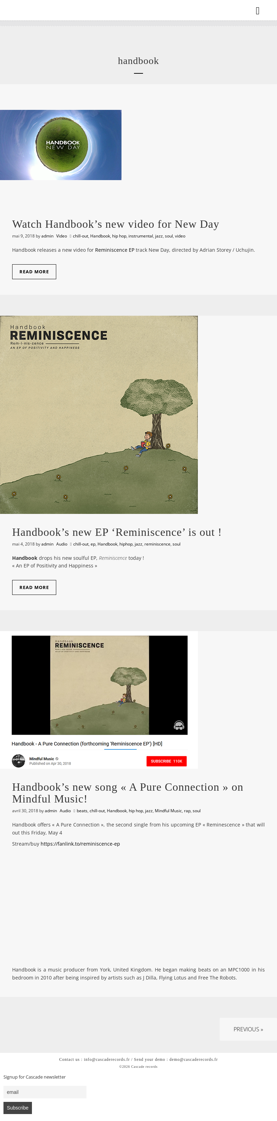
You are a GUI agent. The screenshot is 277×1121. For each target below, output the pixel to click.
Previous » (248, 1029)
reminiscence (157, 544)
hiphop (126, 544)
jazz (159, 236)
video (180, 236)
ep (93, 544)
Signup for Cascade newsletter (34, 1077)
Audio (61, 544)
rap (187, 811)
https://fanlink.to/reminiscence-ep (80, 843)
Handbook (100, 236)
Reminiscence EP (114, 250)
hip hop (119, 236)
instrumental (140, 236)
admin (47, 236)
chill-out (80, 236)
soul (169, 236)
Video (61, 236)
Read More (34, 271)
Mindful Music (168, 811)
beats (82, 811)
